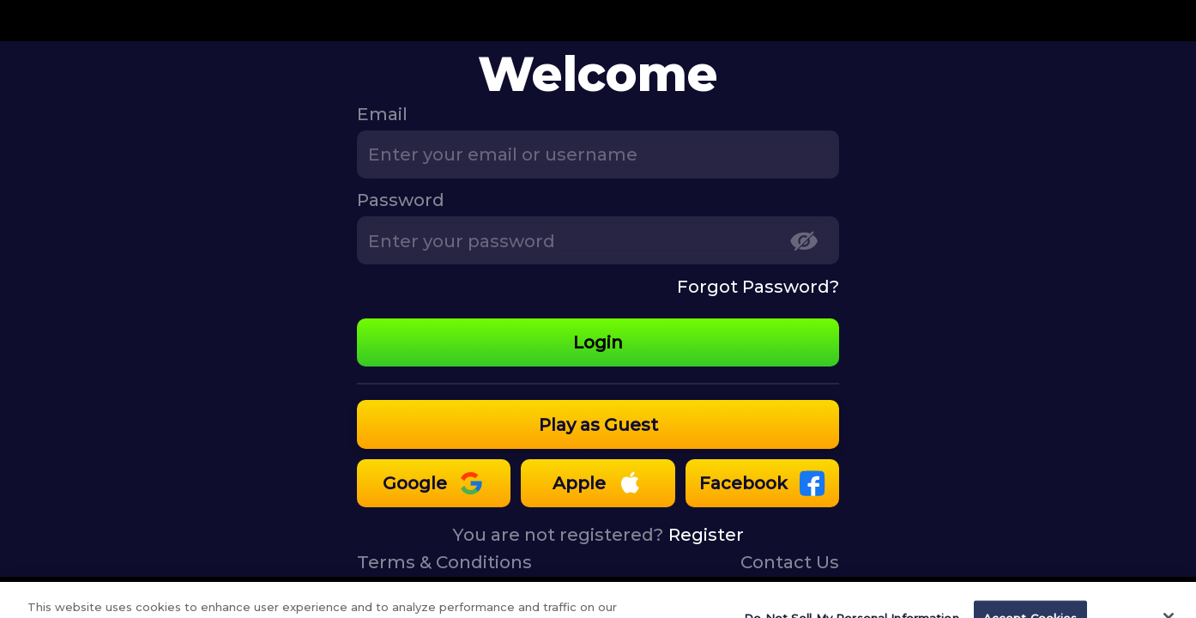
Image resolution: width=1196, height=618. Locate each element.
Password (400, 199)
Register (706, 534)
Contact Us (789, 562)
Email (382, 113)
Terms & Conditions (444, 562)
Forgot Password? (758, 286)
